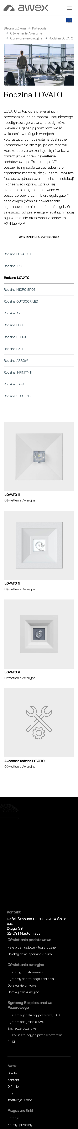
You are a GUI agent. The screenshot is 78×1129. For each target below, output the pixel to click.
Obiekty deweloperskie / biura (29, 954)
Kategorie (39, 28)
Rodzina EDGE (14, 325)
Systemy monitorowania (25, 972)
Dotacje (13, 1118)
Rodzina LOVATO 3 (17, 254)
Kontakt (13, 1080)
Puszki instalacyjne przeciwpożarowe (35, 1035)
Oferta (12, 1073)
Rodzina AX (12, 313)
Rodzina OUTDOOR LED (21, 301)
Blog (10, 1093)
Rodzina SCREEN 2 (17, 396)
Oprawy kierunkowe (21, 985)
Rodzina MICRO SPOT (20, 289)
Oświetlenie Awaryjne (26, 33)
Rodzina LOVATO (16, 278)
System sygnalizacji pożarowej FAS (33, 1015)
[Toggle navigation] (69, 8)
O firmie (13, 1086)
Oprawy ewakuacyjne (26, 38)
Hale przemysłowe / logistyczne (31, 947)
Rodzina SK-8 (14, 384)
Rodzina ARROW (16, 360)
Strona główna (15, 28)
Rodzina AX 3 (14, 266)
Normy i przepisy (19, 1125)
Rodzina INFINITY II (18, 372)
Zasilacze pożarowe (22, 1028)
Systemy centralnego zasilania (30, 979)
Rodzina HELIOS (15, 337)
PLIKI (11, 1042)
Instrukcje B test (19, 1100)
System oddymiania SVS (25, 1022)
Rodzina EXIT (13, 349)
